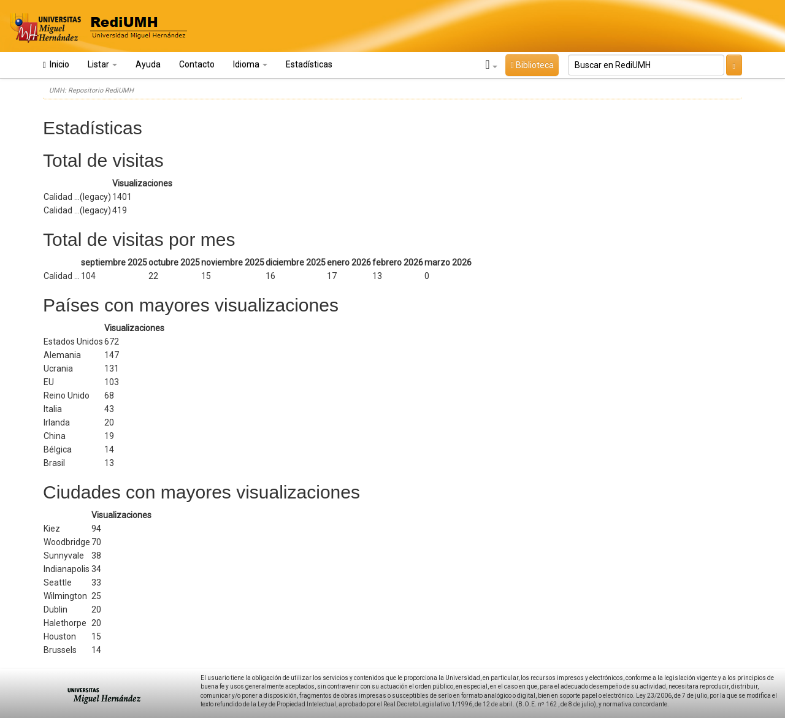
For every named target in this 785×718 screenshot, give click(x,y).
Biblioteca (531, 65)
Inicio (56, 64)
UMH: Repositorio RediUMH (91, 90)
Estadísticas (309, 64)
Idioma (250, 64)
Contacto (197, 64)
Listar (102, 64)
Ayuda (148, 64)
